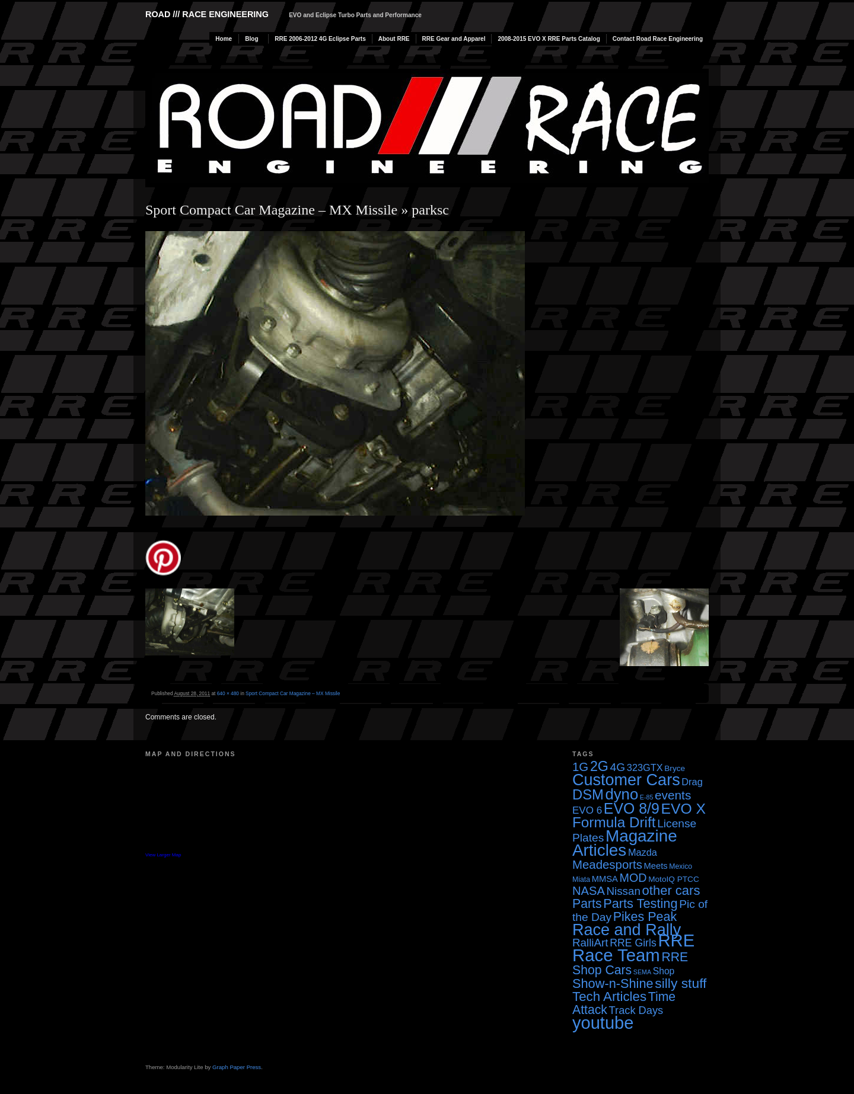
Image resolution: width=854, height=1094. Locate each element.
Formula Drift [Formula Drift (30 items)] (614, 822)
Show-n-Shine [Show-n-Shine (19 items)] (613, 983)
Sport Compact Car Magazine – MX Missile (271, 209)
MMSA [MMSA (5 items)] (605, 879)
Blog (251, 39)
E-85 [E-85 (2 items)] (647, 797)
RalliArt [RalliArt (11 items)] (590, 942)
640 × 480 (228, 693)
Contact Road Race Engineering (658, 39)
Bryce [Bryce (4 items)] (674, 768)
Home (223, 39)
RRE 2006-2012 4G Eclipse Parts (320, 39)
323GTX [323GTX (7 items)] (645, 767)
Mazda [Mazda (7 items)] (642, 852)
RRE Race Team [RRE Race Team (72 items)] (633, 947)
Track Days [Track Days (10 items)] (636, 1010)
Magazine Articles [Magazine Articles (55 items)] (624, 843)
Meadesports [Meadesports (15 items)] (607, 864)
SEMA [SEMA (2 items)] (642, 971)
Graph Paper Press (236, 1067)
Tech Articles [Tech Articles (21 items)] (609, 996)
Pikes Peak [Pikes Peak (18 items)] (645, 917)
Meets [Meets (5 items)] (656, 866)
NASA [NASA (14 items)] (588, 890)
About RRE (394, 39)
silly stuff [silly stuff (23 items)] (680, 983)
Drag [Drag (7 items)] (691, 781)
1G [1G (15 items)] (580, 766)
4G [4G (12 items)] (618, 767)
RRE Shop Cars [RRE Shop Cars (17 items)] (630, 963)
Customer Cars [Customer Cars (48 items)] (626, 780)
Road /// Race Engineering (207, 14)
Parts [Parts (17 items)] (587, 903)
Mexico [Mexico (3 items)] (680, 866)
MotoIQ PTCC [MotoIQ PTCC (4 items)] (673, 879)
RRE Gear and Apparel (454, 39)
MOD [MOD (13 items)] (633, 877)
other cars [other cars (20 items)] (671, 890)
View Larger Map (163, 855)
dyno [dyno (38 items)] (621, 794)
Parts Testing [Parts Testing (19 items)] (640, 903)
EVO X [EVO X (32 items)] (683, 809)
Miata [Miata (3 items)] (581, 879)
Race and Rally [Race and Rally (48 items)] (626, 930)
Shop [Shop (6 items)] (664, 971)
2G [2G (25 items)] (599, 766)
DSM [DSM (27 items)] (588, 794)
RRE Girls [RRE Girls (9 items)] (633, 943)
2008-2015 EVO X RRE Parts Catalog (549, 39)
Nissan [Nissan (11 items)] (623, 891)
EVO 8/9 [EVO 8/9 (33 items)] (631, 808)
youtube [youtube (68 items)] (602, 1022)
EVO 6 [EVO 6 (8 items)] (587, 810)
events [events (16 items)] (673, 795)
